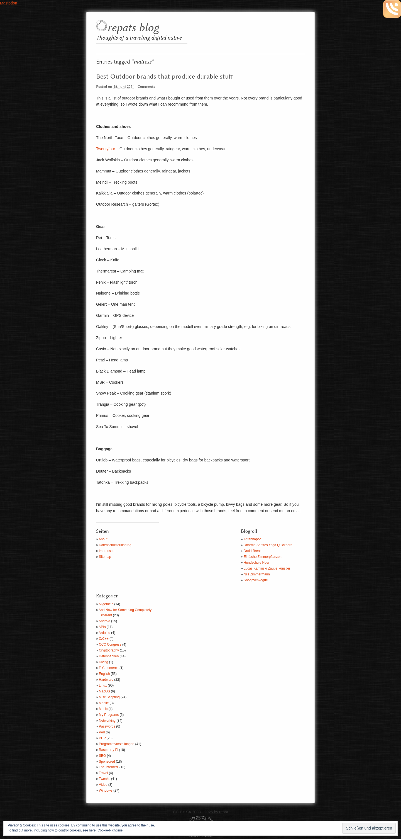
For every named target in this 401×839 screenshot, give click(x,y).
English (104, 674)
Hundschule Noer (257, 563)
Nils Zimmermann (257, 574)
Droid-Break (252, 551)
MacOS (104, 691)
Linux (103, 685)
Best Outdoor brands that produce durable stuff (164, 76)
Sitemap (105, 557)
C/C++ (104, 639)
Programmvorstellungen (116, 744)
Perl (102, 732)
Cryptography (109, 650)
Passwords (107, 726)
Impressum (107, 551)
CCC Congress (110, 644)
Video (103, 785)
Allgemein (106, 604)
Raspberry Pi (108, 750)
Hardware (106, 680)
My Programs (109, 715)
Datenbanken (109, 656)
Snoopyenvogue (256, 580)
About (103, 539)
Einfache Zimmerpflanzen (263, 557)
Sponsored (107, 761)
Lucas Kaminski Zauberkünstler (267, 568)
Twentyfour (105, 149)
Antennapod (252, 539)
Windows (106, 790)
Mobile (104, 703)
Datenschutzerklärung (115, 545)
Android (104, 621)
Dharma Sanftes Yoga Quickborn (268, 545)
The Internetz (109, 767)
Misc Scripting (109, 697)
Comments (146, 87)
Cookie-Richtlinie (110, 830)
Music (103, 709)
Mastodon (8, 3)
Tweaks (104, 779)
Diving (103, 662)
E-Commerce (109, 668)
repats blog (133, 28)
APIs (102, 627)
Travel (103, 773)
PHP (102, 738)
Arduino (104, 633)
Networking (107, 721)
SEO (102, 756)
